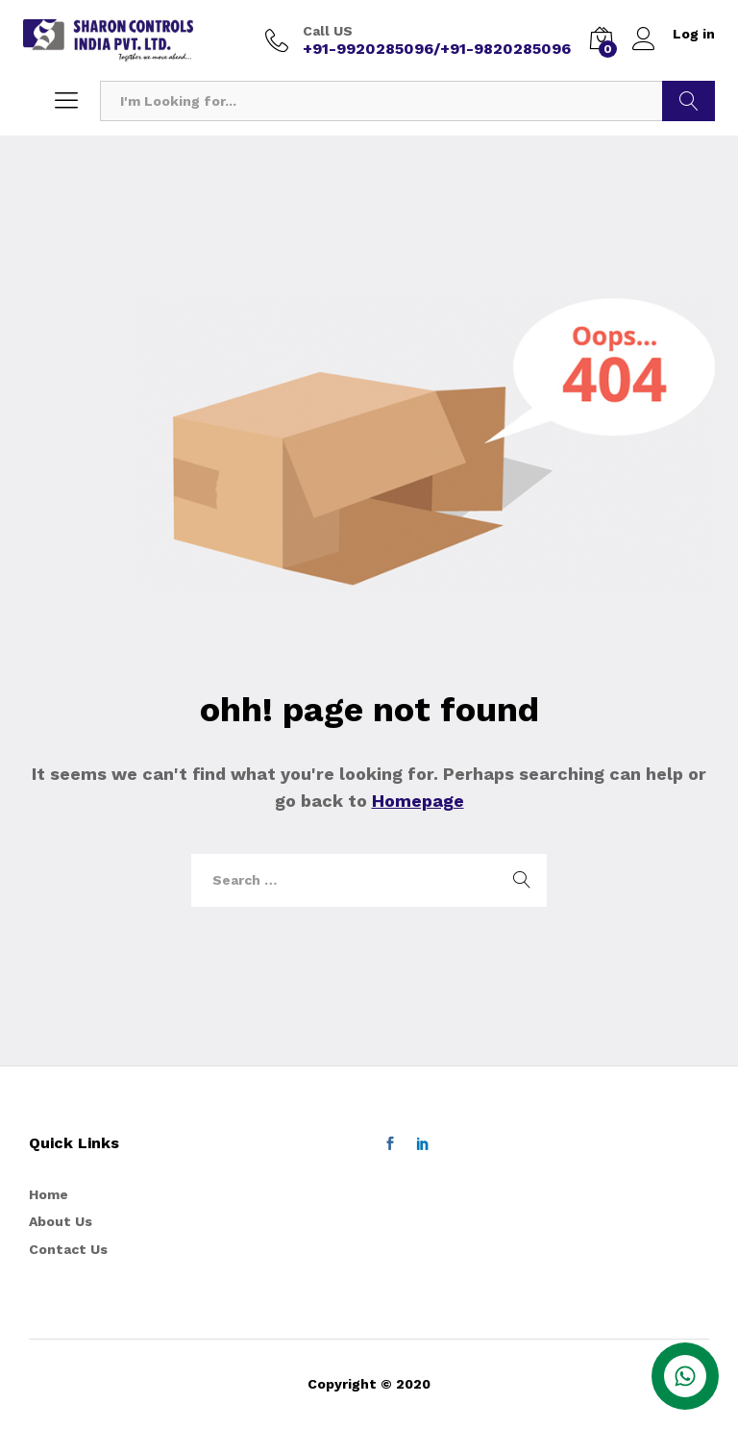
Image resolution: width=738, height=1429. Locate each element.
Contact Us (68, 1249)
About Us (60, 1221)
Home (48, 1194)
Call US (328, 30)
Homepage (418, 800)
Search (688, 101)
